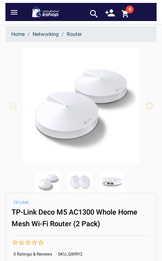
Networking (46, 34)
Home (18, 34)
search (94, 14)
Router (74, 34)
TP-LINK (21, 202)
